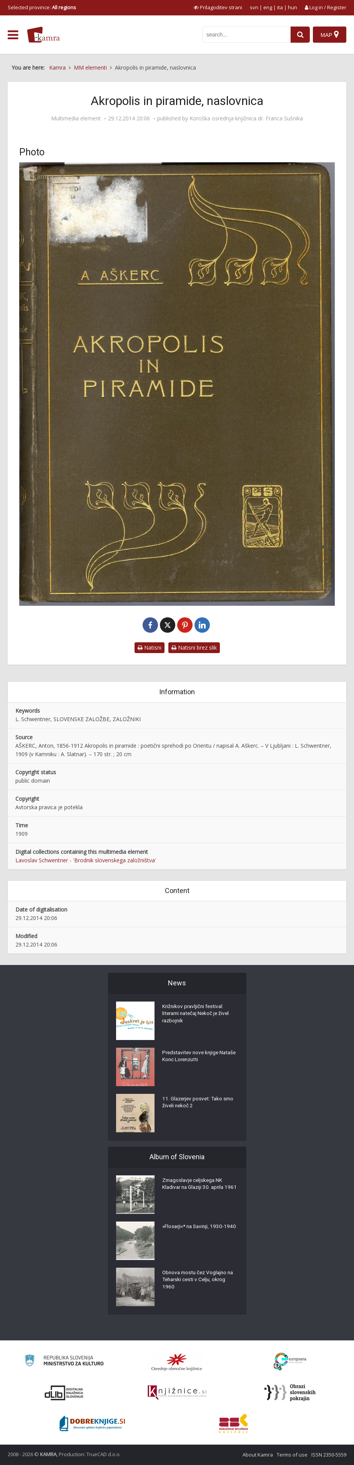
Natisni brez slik (194, 647)
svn (254, 7)
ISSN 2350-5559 (328, 1454)
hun (292, 7)
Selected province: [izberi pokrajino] (42, 7)
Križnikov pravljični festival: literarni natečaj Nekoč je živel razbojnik (197, 1015)
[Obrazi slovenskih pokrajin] (290, 1392)
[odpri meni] (13, 35)
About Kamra (258, 1454)
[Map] (329, 35)
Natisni (149, 647)
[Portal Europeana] (290, 1362)
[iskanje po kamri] (245, 35)
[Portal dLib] (64, 1392)
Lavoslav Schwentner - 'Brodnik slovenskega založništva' (85, 860)
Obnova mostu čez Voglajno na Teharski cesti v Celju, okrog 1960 (200, 1281)
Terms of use (292, 1454)
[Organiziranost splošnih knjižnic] (177, 1362)
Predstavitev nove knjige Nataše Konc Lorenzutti (191, 1057)
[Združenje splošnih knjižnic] (233, 1423)
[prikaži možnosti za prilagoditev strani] (218, 7)
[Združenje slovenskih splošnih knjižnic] (177, 1392)
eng (267, 7)
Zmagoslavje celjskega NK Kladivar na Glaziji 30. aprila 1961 (194, 1189)
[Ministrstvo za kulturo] (64, 1361)
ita (280, 7)
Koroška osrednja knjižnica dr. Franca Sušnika (246, 118)
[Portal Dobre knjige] (92, 1423)
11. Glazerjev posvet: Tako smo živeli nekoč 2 (199, 1103)
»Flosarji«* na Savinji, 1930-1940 (195, 1231)
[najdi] (299, 35)
